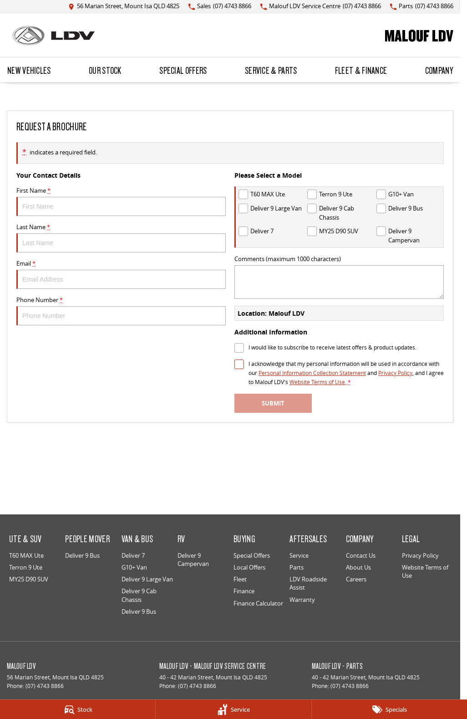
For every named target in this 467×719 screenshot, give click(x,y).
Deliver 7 (133, 555)
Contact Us (361, 555)
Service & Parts (271, 70)
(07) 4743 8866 (44, 686)
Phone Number (121, 310)
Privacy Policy (420, 555)
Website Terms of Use (425, 571)
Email (121, 274)
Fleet (240, 579)
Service (299, 555)
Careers (356, 579)
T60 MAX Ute (26, 555)
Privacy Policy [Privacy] (395, 373)
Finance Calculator (258, 603)
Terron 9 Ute (25, 567)
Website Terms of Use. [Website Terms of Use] (317, 382)
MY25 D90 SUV (28, 579)
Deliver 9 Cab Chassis (139, 595)
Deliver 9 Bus (82, 555)
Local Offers (249, 567)
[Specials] (389, 709)
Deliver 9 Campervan (193, 559)
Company (439, 70)
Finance (244, 591)
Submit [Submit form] (273, 403)
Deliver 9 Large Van (147, 579)
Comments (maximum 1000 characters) (339, 277)
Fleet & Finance (361, 70)
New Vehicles (29, 70)
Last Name (121, 237)
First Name (121, 201)
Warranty (302, 600)
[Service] (233, 709)
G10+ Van (134, 567)
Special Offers (183, 70)
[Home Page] (53, 35)
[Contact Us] (123, 6)
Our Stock (105, 70)
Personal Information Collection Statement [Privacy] (312, 373)
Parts (296, 567)
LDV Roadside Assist (308, 583)
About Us (358, 567)
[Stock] (77, 709)
